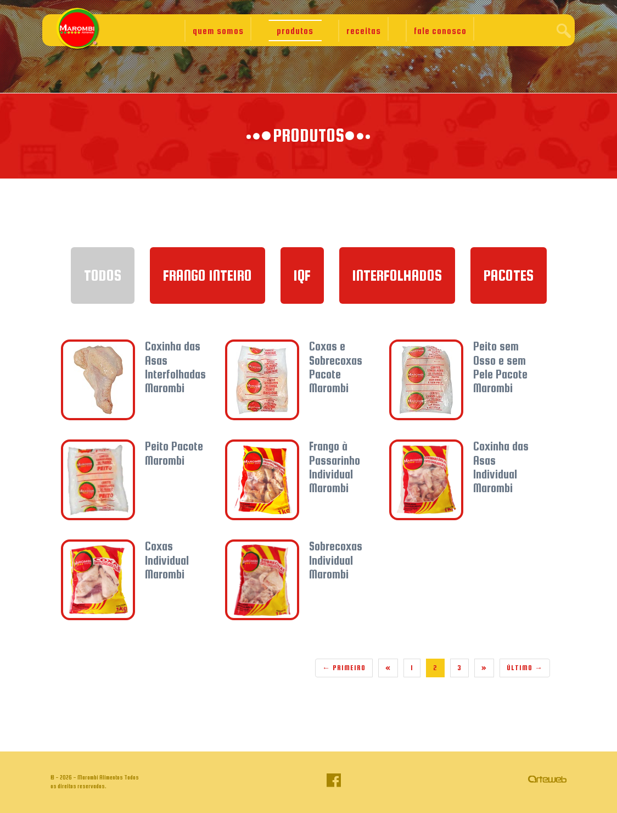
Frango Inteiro (207, 275)
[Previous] (388, 668)
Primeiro (344, 668)
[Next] (484, 668)
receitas (363, 31)
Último (525, 668)
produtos (295, 31)
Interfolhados (397, 275)
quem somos (218, 31)
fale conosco (440, 31)
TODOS (102, 275)
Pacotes (509, 275)
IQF (302, 275)
